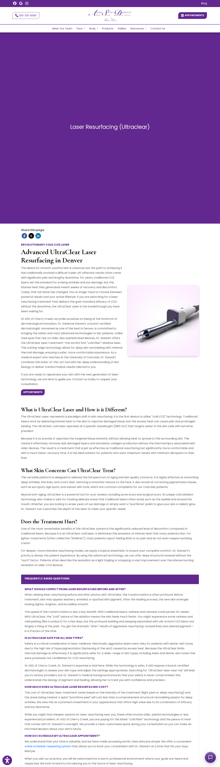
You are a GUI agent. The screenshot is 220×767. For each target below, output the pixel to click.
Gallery (122, 28)
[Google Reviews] (21, 3)
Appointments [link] (192, 15)
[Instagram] (26, 3)
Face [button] (80, 28)
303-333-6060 (25, 15)
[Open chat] (210, 757)
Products (107, 28)
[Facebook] (14, 3)
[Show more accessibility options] (7, 761)
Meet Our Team (62, 28)
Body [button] (93, 28)
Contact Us (157, 28)
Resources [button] (138, 28)
